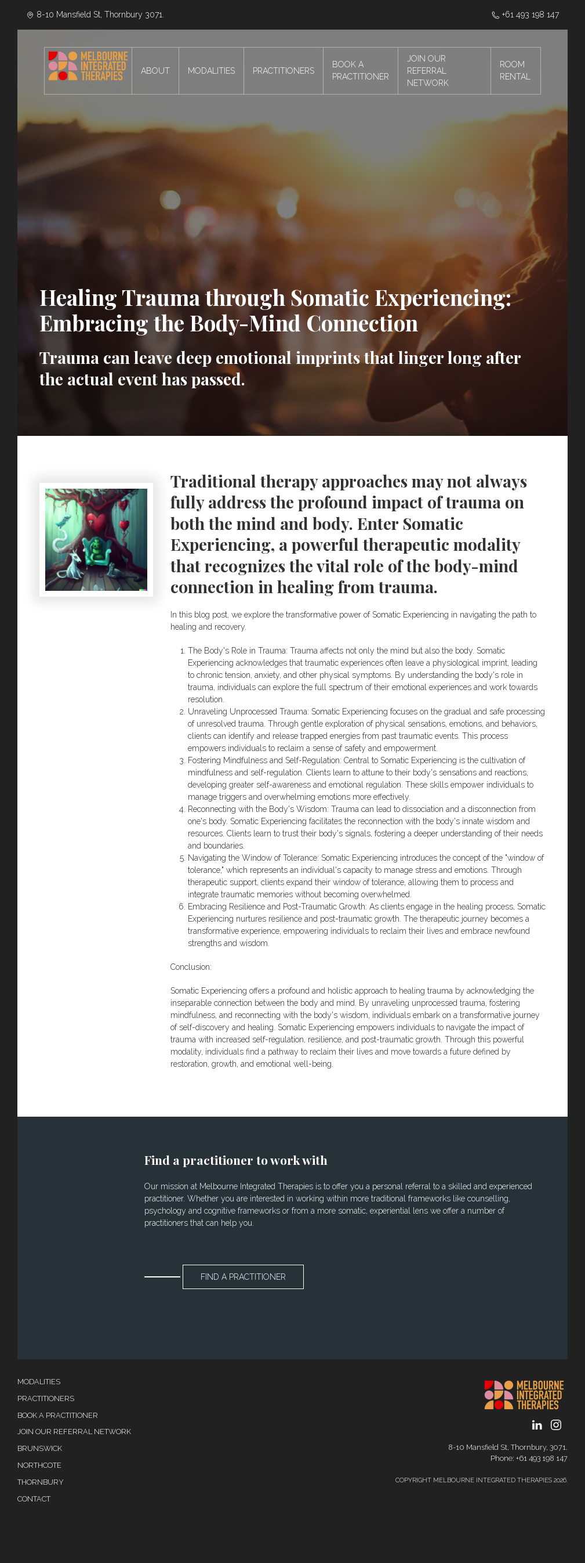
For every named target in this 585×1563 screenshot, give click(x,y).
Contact (33, 1499)
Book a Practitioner (57, 1415)
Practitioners (45, 1398)
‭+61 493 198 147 (525, 14)
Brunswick (39, 1448)
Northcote (39, 1465)
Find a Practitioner (243, 1277)
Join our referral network (74, 1431)
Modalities (38, 1381)
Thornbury (40, 1482)
